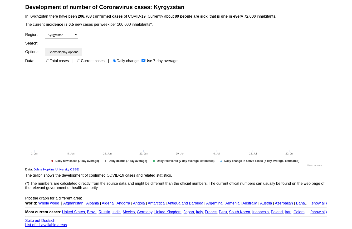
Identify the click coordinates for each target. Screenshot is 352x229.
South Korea (239, 212)
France (211, 212)
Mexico (129, 212)
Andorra (123, 203)
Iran (288, 212)
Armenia (232, 203)
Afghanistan (73, 203)
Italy (199, 212)
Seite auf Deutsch (40, 221)
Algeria (108, 203)
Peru (223, 212)
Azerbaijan (284, 203)
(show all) (319, 203)
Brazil (92, 212)
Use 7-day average (159, 61)
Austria (266, 203)
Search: (31, 43)
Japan (189, 212)
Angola (139, 203)
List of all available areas (46, 225)
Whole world (48, 203)
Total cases (57, 61)
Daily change (126, 61)
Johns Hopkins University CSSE (56, 169)
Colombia (301, 212)
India (116, 212)
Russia (104, 212)
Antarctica (156, 203)
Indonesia (260, 212)
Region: (31, 35)
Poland (277, 212)
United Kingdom (167, 212)
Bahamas (304, 203)
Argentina (214, 203)
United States (73, 212)
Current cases (91, 61)
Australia (249, 203)
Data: (29, 61)
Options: (32, 52)
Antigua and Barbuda (185, 203)
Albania (92, 203)
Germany (144, 212)
